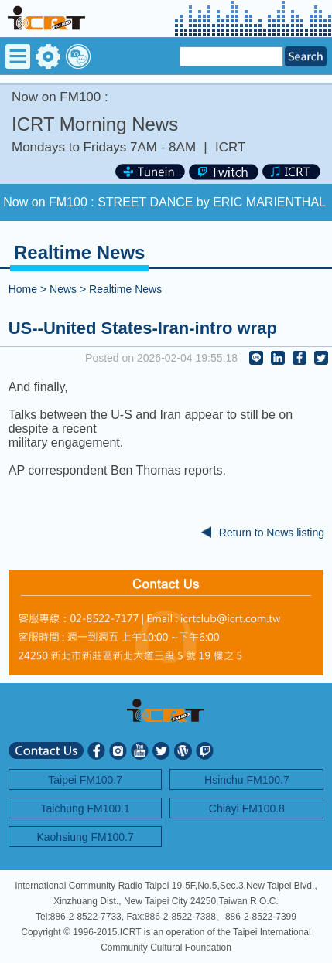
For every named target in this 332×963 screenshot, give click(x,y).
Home (23, 289)
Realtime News (125, 289)
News (63, 289)
